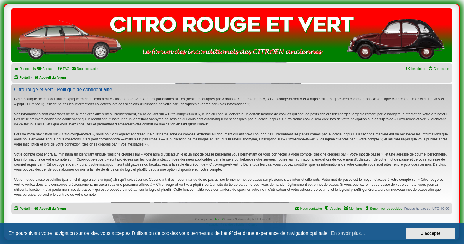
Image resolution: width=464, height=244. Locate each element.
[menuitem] (46, 68)
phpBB (218, 219)
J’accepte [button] (431, 233)
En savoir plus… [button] (348, 233)
